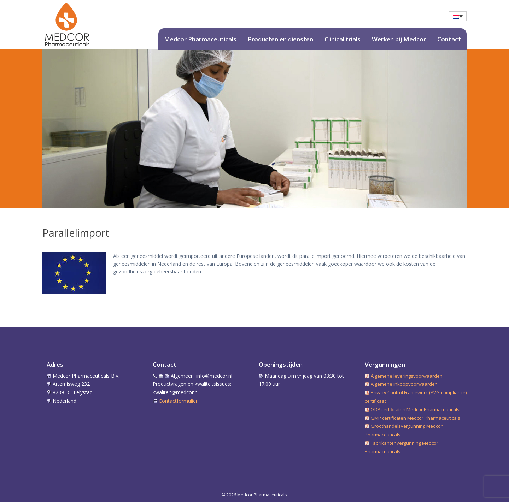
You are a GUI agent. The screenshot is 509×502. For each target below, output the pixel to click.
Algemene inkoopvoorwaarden (404, 384)
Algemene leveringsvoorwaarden (407, 376)
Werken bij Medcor (399, 39)
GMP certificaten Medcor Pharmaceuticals (415, 418)
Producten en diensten (280, 39)
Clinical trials (342, 39)
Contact (449, 39)
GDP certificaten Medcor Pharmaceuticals (415, 409)
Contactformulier (178, 400)
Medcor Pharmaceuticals (200, 39)
